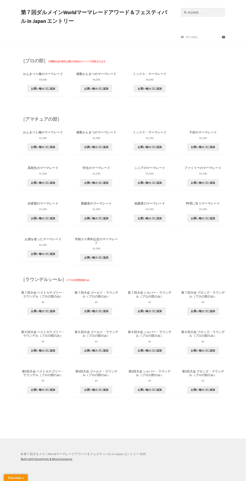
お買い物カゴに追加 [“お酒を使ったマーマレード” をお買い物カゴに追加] (43, 254)
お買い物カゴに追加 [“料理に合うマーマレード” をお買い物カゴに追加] (203, 218)
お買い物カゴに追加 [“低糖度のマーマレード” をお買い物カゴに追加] (150, 218)
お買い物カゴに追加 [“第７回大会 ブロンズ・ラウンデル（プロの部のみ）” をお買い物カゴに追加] (203, 311)
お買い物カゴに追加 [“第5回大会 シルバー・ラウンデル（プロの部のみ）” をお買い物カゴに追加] (150, 389)
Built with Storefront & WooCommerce (46, 459)
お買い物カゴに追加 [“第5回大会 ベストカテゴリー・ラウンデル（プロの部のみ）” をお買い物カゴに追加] (43, 389)
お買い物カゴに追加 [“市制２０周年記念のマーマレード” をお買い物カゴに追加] (96, 257)
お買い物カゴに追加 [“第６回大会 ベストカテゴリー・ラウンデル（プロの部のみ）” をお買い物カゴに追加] (43, 350)
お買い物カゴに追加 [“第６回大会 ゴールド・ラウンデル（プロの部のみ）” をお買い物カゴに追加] (96, 350)
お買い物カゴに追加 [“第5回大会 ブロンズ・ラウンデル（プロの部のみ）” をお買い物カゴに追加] (203, 389)
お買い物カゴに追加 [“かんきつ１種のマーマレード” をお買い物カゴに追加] (43, 88)
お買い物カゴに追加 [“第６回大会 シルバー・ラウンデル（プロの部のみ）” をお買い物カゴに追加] (150, 350)
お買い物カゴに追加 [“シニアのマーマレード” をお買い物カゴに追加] (150, 182)
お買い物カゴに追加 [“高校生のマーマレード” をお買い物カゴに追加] (43, 182)
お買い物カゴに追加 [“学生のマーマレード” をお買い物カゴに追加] (96, 182)
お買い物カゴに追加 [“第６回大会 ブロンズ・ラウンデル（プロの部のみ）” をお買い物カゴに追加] (203, 350)
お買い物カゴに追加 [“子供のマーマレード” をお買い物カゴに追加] (203, 147)
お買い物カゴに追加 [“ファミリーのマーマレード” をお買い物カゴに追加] (203, 182)
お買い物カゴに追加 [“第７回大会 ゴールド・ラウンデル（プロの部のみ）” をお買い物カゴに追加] (96, 311)
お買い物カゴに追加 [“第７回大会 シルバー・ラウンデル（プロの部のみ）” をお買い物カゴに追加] (150, 311)
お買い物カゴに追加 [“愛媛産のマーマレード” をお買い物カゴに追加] (96, 218)
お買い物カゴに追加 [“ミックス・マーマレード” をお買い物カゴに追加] (150, 88)
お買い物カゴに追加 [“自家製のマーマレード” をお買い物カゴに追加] (43, 218)
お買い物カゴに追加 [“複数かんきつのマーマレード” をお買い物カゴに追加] (96, 88)
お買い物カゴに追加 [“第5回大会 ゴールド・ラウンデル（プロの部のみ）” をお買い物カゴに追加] (96, 389)
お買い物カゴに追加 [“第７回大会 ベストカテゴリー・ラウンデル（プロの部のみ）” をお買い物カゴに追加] (43, 311)
